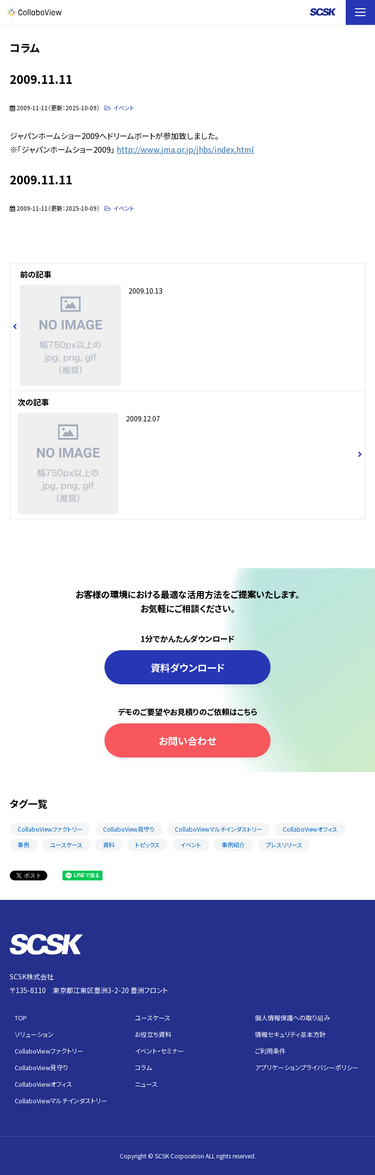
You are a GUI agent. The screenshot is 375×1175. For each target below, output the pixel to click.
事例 (23, 844)
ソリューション (34, 1034)
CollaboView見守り (128, 829)
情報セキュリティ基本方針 (290, 1034)
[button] (360, 12)
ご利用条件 (270, 1051)
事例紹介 (233, 844)
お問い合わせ (187, 741)
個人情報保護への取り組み (292, 1017)
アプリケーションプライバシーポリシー (307, 1067)
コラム (143, 1067)
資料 (109, 844)
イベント (123, 107)
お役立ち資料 (153, 1034)
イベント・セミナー (159, 1051)
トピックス (147, 844)
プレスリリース (284, 844)
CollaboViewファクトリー (50, 829)
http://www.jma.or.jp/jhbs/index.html (185, 149)
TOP (21, 1017)
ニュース (146, 1084)
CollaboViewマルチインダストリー (218, 829)
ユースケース (66, 844)
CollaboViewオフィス (310, 829)
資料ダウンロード (187, 667)
